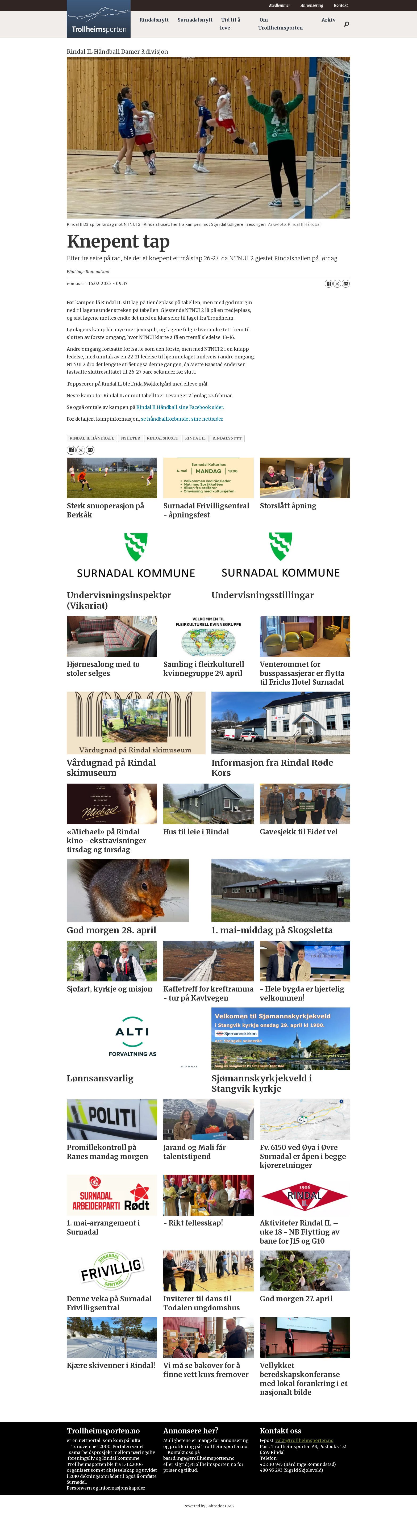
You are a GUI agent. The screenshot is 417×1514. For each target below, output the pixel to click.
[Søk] (346, 24)
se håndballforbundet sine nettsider (182, 419)
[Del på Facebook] (329, 284)
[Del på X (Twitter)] (337, 284)
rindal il (195, 438)
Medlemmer (279, 5)
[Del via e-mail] (346, 284)
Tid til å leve (230, 24)
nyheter (130, 438)
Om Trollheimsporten (280, 24)
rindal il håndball (92, 438)
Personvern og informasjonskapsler (106, 1488)
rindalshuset (162, 438)
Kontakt (341, 5)
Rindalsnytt (154, 20)
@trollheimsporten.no (309, 1440)
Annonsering (312, 5)
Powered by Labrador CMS (208, 1506)
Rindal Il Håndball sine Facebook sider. (180, 407)
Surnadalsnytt (195, 20)
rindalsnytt (227, 438)
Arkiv (329, 20)
